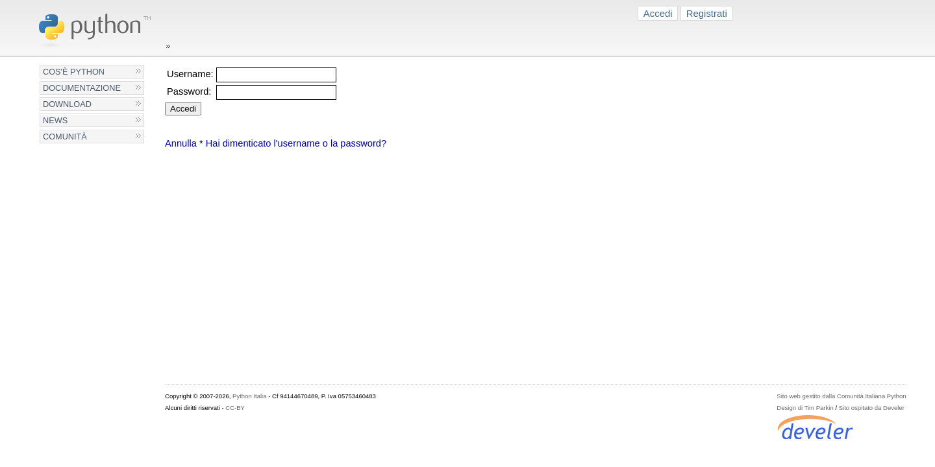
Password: (189, 91)
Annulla (181, 143)
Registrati (706, 13)
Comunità (65, 136)
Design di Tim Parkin (805, 407)
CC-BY (235, 407)
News (55, 120)
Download (67, 104)
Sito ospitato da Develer (871, 407)
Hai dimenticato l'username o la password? (296, 143)
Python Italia (249, 396)
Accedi (658, 13)
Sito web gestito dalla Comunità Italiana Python (841, 396)
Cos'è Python (74, 72)
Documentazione (82, 88)
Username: (190, 74)
